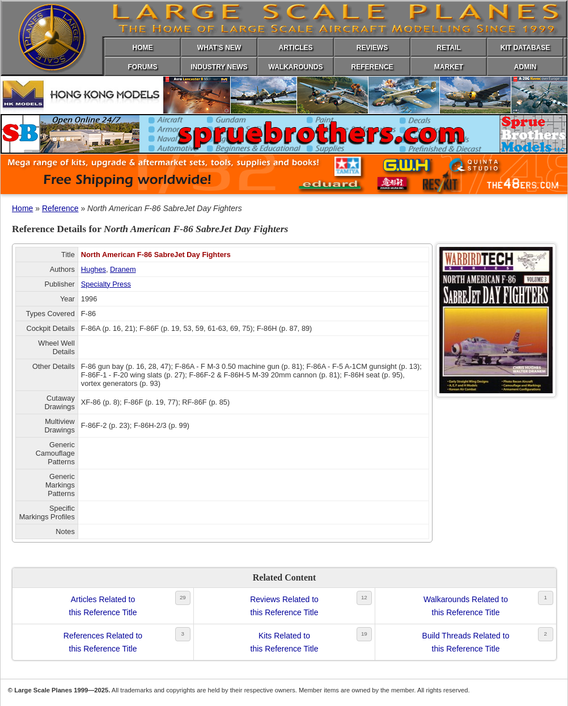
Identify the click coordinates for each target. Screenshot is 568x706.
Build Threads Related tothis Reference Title (466, 642)
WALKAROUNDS (296, 67)
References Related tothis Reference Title (102, 642)
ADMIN (525, 67)
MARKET (448, 67)
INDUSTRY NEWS (218, 67)
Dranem (123, 269)
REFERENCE (372, 67)
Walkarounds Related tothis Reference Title (465, 605)
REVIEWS (372, 48)
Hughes (93, 269)
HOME (143, 48)
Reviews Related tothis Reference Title (284, 605)
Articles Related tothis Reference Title (103, 605)
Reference (60, 208)
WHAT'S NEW (219, 48)
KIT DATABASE (525, 48)
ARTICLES (296, 48)
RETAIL (448, 48)
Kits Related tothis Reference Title (285, 642)
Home (22, 208)
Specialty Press (106, 284)
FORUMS (143, 67)
